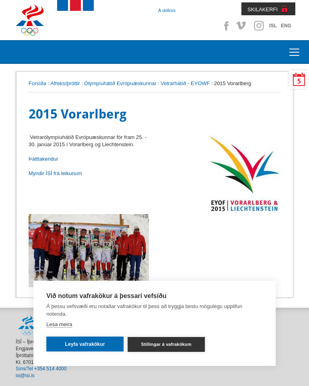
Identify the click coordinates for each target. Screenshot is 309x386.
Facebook (224, 25)
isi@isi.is (25, 375)
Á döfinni (166, 10)
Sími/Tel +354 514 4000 (41, 369)
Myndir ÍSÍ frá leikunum (55, 173)
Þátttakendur (43, 159)
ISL (273, 26)
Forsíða (37, 83)
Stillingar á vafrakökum (166, 344)
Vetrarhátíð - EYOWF (185, 83)
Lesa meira (59, 324)
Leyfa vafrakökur (85, 344)
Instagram (258, 25)
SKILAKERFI (262, 9)
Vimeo (241, 25)
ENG (286, 26)
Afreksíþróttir (65, 83)
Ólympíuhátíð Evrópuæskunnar (120, 83)
